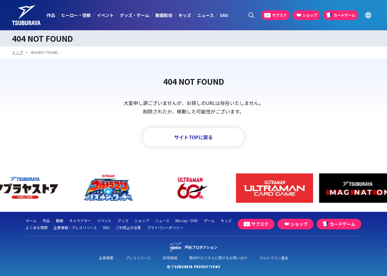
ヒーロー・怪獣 (76, 15)
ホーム (31, 220)
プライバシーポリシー (165, 227)
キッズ (184, 15)
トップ (17, 52)
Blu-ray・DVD (186, 220)
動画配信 (163, 15)
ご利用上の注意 (128, 227)
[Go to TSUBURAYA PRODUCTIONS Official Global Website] (368, 15)
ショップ (142, 220)
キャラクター (80, 220)
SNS (224, 15)
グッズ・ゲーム (134, 15)
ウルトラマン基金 (273, 257)
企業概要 (106, 257)
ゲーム (209, 220)
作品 (51, 15)
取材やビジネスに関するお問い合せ (218, 257)
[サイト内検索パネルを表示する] (251, 15)
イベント (105, 15)
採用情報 (170, 257)
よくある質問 (36, 227)
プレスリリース (138, 257)
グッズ (123, 220)
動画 (59, 220)
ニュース (205, 15)
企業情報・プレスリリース (75, 227)
